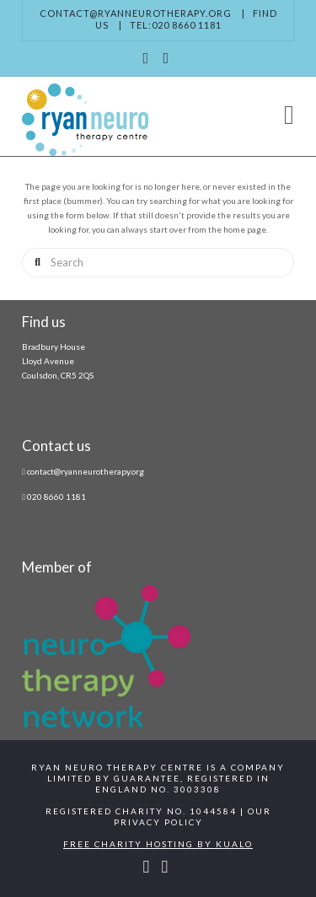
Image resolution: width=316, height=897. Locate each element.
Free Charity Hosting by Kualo (158, 844)
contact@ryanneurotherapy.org (136, 13)
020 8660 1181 (56, 496)
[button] (289, 114)
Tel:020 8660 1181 (176, 24)
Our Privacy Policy (192, 816)
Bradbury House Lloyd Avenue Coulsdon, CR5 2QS (58, 360)
